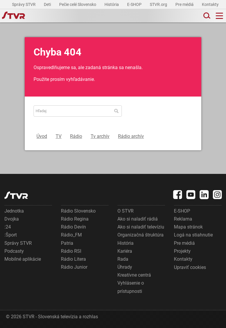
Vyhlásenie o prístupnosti (130, 287)
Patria (67, 243)
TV (59, 136)
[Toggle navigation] (219, 15)
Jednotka (14, 211)
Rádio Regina (75, 219)
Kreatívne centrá (134, 275)
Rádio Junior (74, 267)
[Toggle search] (206, 15)
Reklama (183, 219)
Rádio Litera (73, 259)
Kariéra (124, 251)
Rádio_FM (71, 235)
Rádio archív (131, 136)
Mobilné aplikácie (22, 259)
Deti (48, 4)
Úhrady (124, 267)
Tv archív (100, 136)
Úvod (41, 136)
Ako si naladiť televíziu (140, 227)
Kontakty (210, 4)
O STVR (125, 211)
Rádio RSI (71, 251)
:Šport (10, 235)
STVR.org (159, 4)
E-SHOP (134, 4)
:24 (7, 227)
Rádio (76, 136)
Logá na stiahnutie (193, 235)
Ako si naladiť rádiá (137, 219)
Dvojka (11, 219)
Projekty (182, 251)
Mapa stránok (188, 227)
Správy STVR (24, 4)
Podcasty (14, 251)
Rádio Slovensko (78, 211)
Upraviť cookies (190, 267)
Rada (122, 259)
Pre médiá (185, 4)
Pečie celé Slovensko (78, 4)
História (112, 4)
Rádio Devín (73, 227)
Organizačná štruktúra (140, 235)
